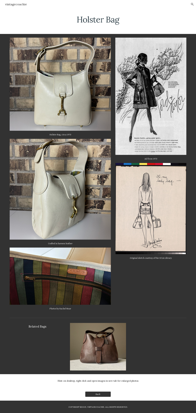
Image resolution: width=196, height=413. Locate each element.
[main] (98, 19)
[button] (192, 4)
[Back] (98, 394)
